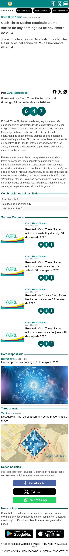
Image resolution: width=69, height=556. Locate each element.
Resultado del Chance (26, 544)
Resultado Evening (42, 11)
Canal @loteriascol (17, 93)
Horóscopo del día (60, 11)
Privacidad (60, 544)
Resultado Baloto (24, 11)
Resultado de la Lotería (36, 551)
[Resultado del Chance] (10, 4)
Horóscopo (7, 359)
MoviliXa (15, 551)
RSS (34, 546)
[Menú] (3, 3)
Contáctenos (60, 551)
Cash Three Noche (11, 17)
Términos (47, 544)
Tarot (4, 413)
